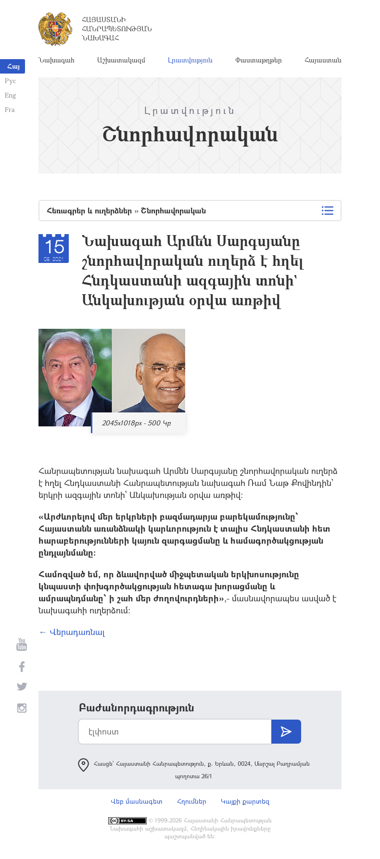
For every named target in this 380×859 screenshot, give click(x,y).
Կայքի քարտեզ (245, 801)
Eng (10, 95)
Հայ (13, 66)
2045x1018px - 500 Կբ (136, 422)
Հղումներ (191, 801)
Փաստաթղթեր (258, 59)
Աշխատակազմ (121, 59)
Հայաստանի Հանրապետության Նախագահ (117, 28)
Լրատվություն (190, 59)
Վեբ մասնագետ (137, 801)
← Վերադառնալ (71, 631)
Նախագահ (56, 59)
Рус (10, 80)
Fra (10, 109)
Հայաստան (323, 59)
